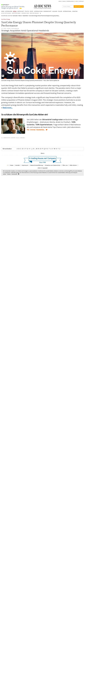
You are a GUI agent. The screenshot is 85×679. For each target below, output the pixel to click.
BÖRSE (14, 11)
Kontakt (17, 165)
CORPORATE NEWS (25, 13)
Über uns (65, 165)
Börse (20, 15)
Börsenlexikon (7, 149)
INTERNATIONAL (67, 11)
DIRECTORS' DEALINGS (34, 13)
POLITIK (27, 11)
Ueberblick (25, 15)
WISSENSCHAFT (47, 11)
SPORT (31, 11)
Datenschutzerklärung (36, 165)
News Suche (77, 6)
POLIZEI (60, 11)
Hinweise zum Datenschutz (52, 165)
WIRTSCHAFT (20, 11)
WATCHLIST (81, 1)
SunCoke (3, 19)
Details (9, 174)
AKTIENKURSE (8, 11)
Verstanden (14, 174)
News (11, 165)
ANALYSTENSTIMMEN (16, 13)
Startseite (15, 15)
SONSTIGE (74, 11)
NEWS (2, 11)
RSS (76, 1)
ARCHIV (60, 1)
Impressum (25, 165)
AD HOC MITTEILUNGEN (6, 13)
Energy (8, 19)
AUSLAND (54, 11)
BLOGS (64, 1)
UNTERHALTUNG (38, 11)
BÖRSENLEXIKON (70, 1)
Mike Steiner (73, 165)
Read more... (7, 107)
